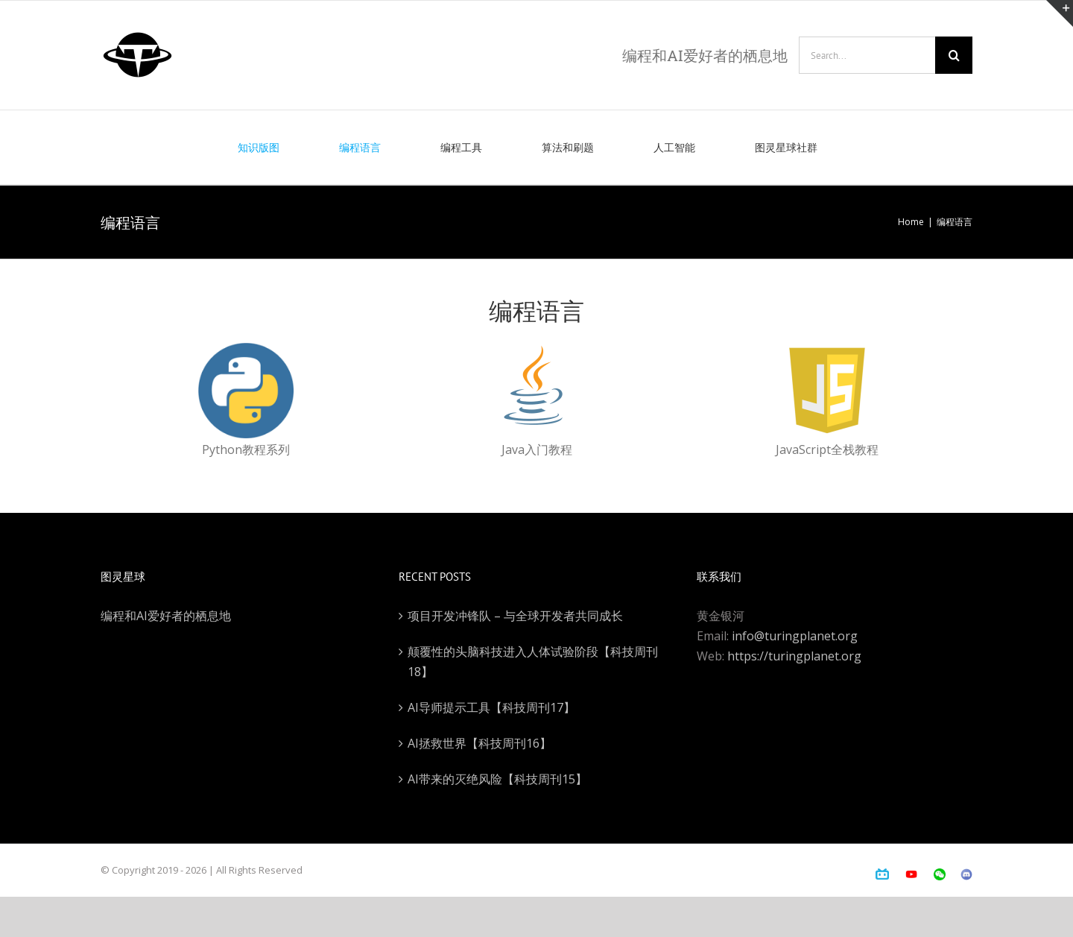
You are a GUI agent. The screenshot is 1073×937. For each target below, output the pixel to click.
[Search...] (867, 55)
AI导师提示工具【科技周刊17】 (491, 707)
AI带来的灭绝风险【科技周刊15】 (497, 779)
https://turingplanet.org (794, 656)
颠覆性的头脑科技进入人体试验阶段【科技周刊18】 (533, 661)
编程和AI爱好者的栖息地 (166, 616)
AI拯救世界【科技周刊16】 (479, 743)
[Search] (953, 55)
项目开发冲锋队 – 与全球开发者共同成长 (515, 616)
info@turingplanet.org (795, 636)
